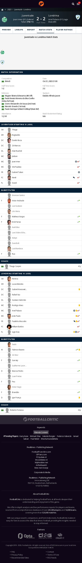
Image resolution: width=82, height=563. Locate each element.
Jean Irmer (17, 19)
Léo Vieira (16, 211)
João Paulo (16, 316)
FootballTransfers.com (41, 451)
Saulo (14, 344)
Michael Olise (35, 436)
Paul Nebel (35, 439)
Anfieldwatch (41, 465)
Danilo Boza (17, 140)
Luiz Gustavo (17, 206)
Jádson (14, 156)
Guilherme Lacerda (19, 365)
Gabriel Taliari (27, 20)
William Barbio (18, 326)
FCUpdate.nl (41, 457)
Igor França (16, 397)
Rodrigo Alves (17, 305)
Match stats (45, 30)
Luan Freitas (16, 376)
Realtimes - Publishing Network (42, 477)
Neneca (15, 278)
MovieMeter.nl (41, 459)
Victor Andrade (18, 200)
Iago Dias (15, 332)
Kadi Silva (15, 227)
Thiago (14, 129)
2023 (9, 9)
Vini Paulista (16, 167)
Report (31, 30)
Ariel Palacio (54, 19)
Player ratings (64, 30)
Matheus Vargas (18, 216)
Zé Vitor (15, 355)
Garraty (15, 360)
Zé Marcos (16, 145)
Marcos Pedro (17, 371)
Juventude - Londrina (23, 9)
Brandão (15, 392)
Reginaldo (16, 135)
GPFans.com (41, 454)
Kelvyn (14, 238)
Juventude (28, 15)
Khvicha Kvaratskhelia (49, 439)
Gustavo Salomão (19, 300)
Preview (6, 30)
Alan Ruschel (17, 151)
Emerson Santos (18, 195)
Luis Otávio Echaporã (20, 232)
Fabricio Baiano (18, 349)
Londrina (53, 15)
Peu (13, 381)
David (14, 183)
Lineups (19, 30)
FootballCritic (15, 499)
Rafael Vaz (16, 294)
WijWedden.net (41, 462)
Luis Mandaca (17, 248)
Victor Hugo (16, 387)
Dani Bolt (15, 243)
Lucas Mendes (17, 284)
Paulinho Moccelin (19, 321)
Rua (13, 254)
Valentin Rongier (48, 436)
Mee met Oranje (41, 467)
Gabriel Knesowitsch (20, 289)
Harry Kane (23, 436)
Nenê (14, 177)
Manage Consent (41, 432)
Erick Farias (16, 222)
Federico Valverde (64, 436)
